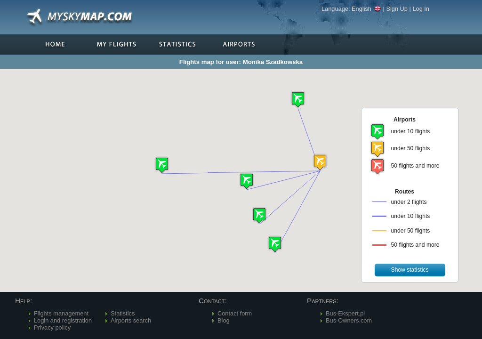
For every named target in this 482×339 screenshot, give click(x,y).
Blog (223, 320)
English (366, 8)
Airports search (131, 320)
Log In (420, 8)
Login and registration (63, 320)
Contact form (234, 313)
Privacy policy (52, 327)
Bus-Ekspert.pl (345, 313)
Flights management (61, 313)
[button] (320, 162)
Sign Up (397, 8)
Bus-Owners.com (349, 320)
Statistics (123, 313)
